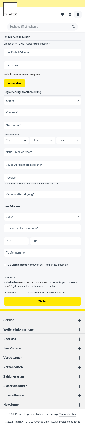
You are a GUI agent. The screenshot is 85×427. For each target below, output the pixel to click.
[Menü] (54, 14)
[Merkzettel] (62, 14)
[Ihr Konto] (70, 14)
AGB (9, 286)
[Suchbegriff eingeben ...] (38, 27)
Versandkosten (67, 414)
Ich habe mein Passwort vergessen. (23, 74)
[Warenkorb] (78, 14)
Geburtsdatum (11, 134)
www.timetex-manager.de (66, 421)
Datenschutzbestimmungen (32, 282)
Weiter (42, 301)
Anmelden (14, 83)
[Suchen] (74, 27)
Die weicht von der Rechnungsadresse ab (38, 264)
